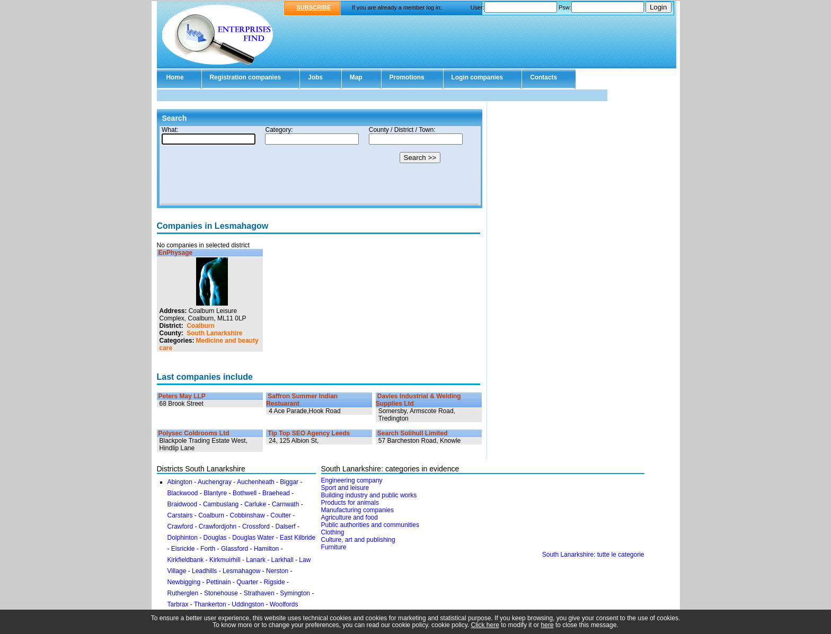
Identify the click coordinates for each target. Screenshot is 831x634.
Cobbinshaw (247, 515)
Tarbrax (178, 604)
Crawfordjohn (217, 526)
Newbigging (184, 582)
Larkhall (282, 560)
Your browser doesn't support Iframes (320, 166)
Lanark (256, 560)
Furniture (334, 547)
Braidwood (182, 504)
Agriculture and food (349, 517)
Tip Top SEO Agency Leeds (309, 433)
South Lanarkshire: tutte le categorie (593, 554)
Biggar (289, 482)
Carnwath (285, 504)
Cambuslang (220, 504)
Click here (485, 625)
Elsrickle (183, 548)
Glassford (234, 548)
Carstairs (180, 515)
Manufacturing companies (357, 510)
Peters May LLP (182, 396)
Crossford (256, 526)
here (547, 625)
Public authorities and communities (370, 525)
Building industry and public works (369, 495)
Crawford (180, 526)
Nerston (277, 571)
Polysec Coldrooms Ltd (193, 433)
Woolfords (284, 604)
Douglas (215, 537)
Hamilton (266, 548)
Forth (207, 548)
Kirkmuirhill (225, 560)
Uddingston (248, 604)
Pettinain (218, 582)
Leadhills (204, 571)
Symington (295, 593)
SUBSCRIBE (314, 7)
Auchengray (215, 482)
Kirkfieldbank (185, 560)
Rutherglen (183, 593)
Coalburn (201, 325)
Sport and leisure (345, 488)
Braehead (276, 493)
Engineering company (352, 480)
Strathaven (259, 593)
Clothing (332, 532)
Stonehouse (221, 593)
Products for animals (350, 502)
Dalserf (286, 526)
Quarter (247, 582)
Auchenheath (256, 482)
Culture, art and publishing (358, 539)
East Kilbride (297, 537)
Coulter (280, 515)
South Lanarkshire (214, 333)
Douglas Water (253, 537)
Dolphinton (182, 537)
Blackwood (182, 493)
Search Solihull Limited (412, 433)
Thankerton (210, 604)
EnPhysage (175, 252)
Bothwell (245, 493)
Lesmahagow (241, 571)
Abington (179, 482)
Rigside (274, 582)
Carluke (255, 504)
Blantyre (215, 493)
